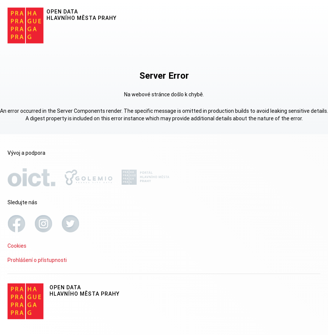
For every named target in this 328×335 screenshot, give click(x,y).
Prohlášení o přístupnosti (37, 260)
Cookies (16, 245)
